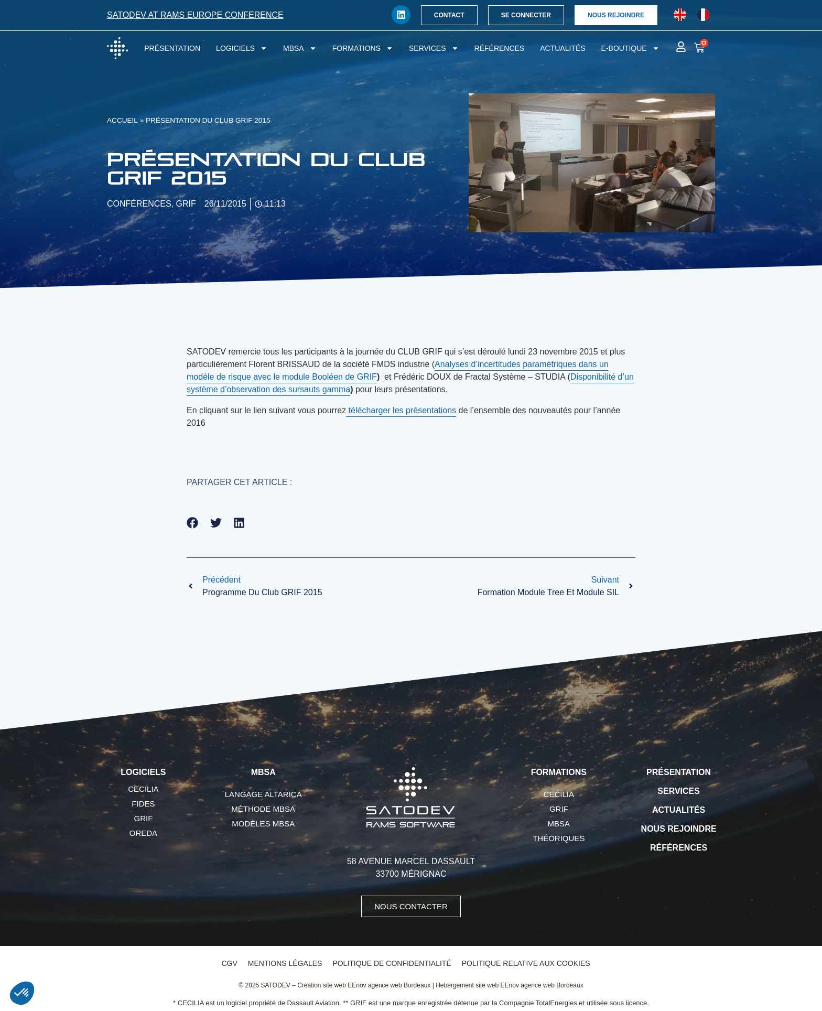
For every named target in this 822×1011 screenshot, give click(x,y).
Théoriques (559, 838)
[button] (193, 523)
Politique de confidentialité (391, 963)
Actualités (562, 48)
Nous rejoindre (679, 828)
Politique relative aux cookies (526, 963)
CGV (229, 963)
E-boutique (630, 48)
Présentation (172, 48)
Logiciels (241, 48)
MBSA (300, 48)
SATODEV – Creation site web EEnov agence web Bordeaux (346, 985)
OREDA (143, 833)
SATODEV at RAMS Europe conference (195, 14)
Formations (362, 48)
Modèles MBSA (263, 823)
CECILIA (143, 788)
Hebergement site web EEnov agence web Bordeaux (509, 985)
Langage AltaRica (263, 794)
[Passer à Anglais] (679, 15)
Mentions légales (285, 963)
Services (434, 48)
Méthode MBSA (263, 808)
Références (499, 48)
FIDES (143, 803)
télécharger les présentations (401, 410)
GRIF (143, 818)
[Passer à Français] (703, 15)
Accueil (122, 120)
